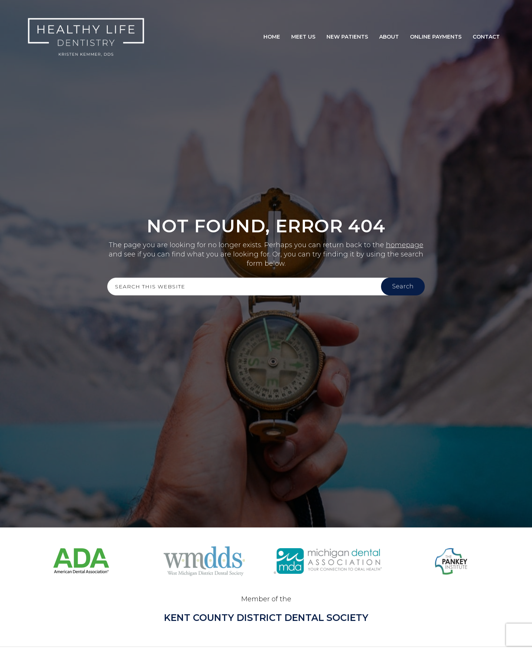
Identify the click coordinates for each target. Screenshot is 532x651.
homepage (404, 245)
